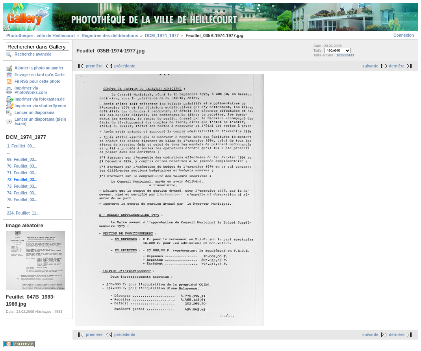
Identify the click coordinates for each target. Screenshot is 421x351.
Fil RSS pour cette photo (38, 81)
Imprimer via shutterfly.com (40, 106)
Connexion (403, 35)
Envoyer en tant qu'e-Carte (40, 75)
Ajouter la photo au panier (39, 68)
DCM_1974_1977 (162, 35)
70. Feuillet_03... (22, 166)
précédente (124, 66)
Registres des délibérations (110, 35)
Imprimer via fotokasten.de (40, 99)
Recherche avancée (33, 54)
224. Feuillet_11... (23, 213)
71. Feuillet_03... (22, 173)
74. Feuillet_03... (22, 193)
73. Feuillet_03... (22, 186)
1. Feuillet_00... (21, 146)
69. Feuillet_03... (22, 159)
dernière (396, 66)
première (94, 66)
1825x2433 (345, 55)
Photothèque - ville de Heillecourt (40, 35)
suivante (370, 66)
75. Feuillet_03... (22, 200)
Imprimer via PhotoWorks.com (31, 90)
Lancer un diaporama (34, 112)
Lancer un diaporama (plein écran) (40, 121)
